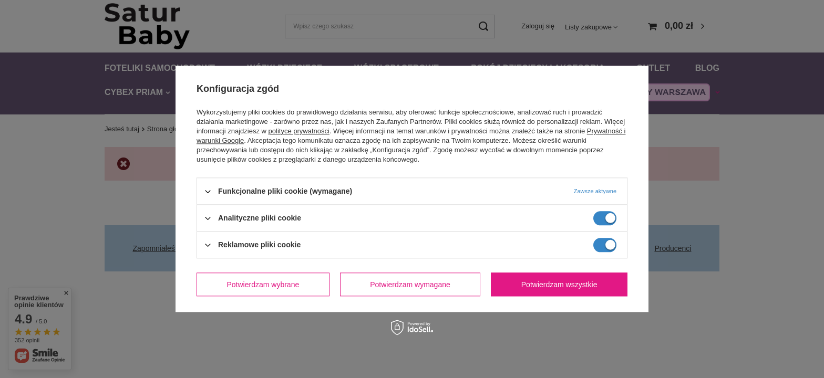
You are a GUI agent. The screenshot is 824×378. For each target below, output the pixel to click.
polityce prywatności (299, 131)
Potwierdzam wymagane (410, 284)
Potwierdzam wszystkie (559, 284)
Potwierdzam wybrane (263, 284)
